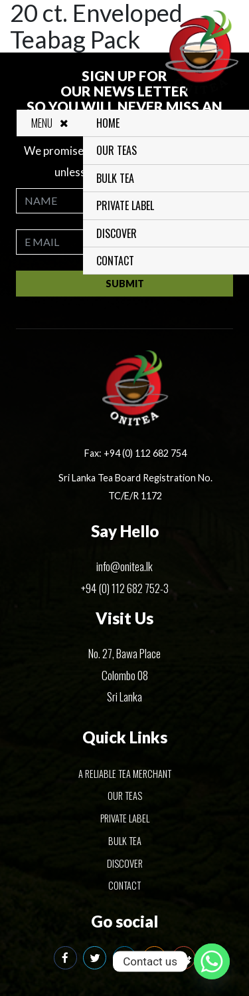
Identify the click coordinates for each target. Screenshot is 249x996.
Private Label (128, 205)
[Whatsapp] (212, 961)
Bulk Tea (118, 178)
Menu (53, 123)
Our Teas (119, 150)
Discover (119, 233)
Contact (118, 261)
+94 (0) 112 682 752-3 (125, 588)
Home (110, 123)
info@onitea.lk (124, 566)
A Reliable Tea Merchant (124, 774)
